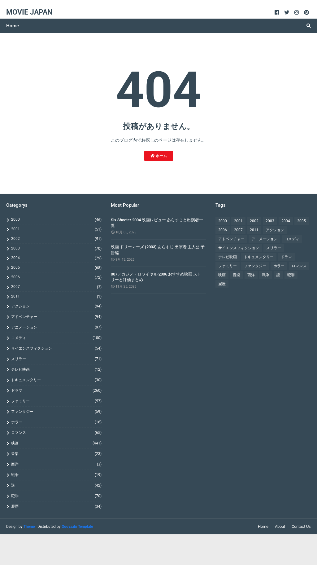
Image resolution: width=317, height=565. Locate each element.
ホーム (158, 156)
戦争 (56, 475)
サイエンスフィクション (56, 348)
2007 (56, 287)
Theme (29, 526)
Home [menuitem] (12, 26)
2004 (56, 258)
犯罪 (56, 496)
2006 (56, 277)
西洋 (56, 464)
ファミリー (56, 401)
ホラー (56, 422)
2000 (56, 219)
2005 (56, 267)
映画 (56, 443)
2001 (56, 229)
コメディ (56, 338)
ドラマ (56, 390)
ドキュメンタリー (56, 380)
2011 (56, 296)
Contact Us (301, 526)
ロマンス (56, 432)
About (280, 526)
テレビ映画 (56, 369)
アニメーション (56, 327)
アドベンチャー (56, 317)
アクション (56, 306)
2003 (56, 248)
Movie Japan (29, 12)
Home (263, 526)
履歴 (56, 506)
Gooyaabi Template (77, 526)
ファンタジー (56, 411)
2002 (56, 238)
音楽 (56, 454)
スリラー (56, 359)
